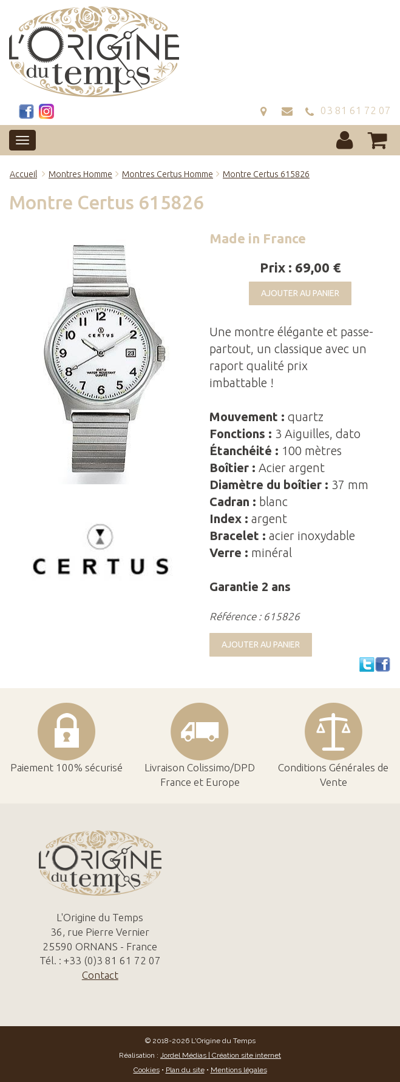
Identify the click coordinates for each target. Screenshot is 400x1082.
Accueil (23, 174)
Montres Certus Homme (167, 174)
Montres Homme (80, 174)
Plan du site (185, 1070)
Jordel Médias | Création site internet (220, 1055)
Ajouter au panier (300, 293)
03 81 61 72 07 (348, 110)
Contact (100, 975)
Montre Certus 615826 (266, 174)
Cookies (147, 1070)
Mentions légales (239, 1070)
